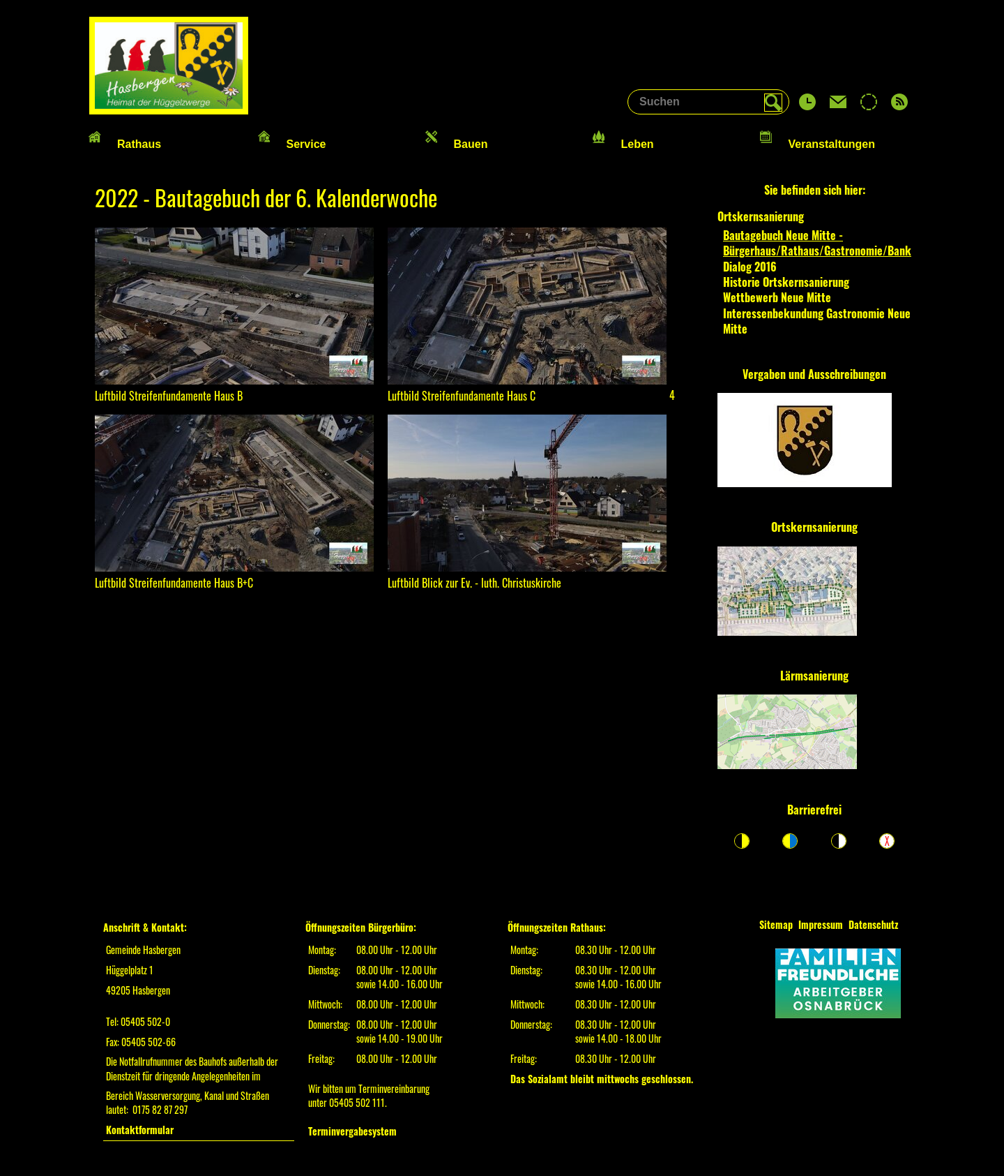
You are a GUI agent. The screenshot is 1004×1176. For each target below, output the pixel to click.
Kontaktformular (140, 1129)
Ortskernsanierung (814, 527)
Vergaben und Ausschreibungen (814, 374)
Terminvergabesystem (352, 1131)
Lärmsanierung (814, 675)
